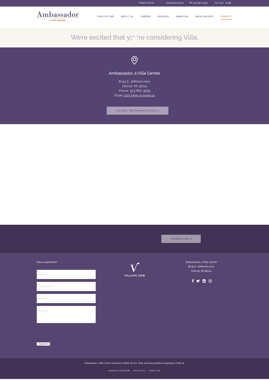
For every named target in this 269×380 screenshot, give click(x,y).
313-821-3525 (200, 3)
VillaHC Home (146, 3)
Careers (145, 16)
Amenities (182, 16)
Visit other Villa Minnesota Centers (134, 110)
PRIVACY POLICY (139, 371)
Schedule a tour (175, 3)
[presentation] (63, 334)
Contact (226, 16)
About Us (127, 16)
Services (163, 16)
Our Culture (105, 16)
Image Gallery (204, 16)
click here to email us (139, 95)
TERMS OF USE (154, 371)
